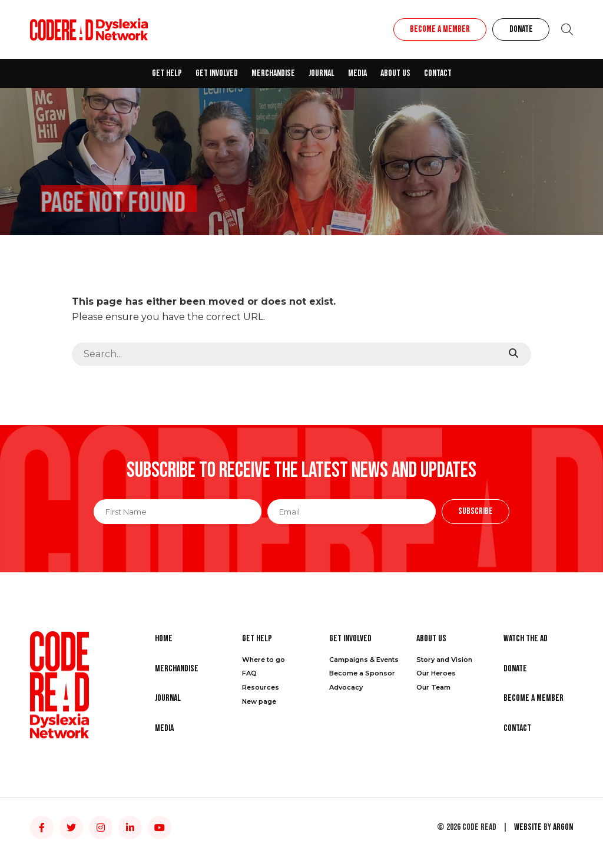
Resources (260, 687)
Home (164, 638)
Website (528, 827)
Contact (438, 73)
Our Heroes (436, 673)
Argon (563, 827)
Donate (521, 29)
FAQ (249, 673)
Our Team (433, 687)
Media (357, 73)
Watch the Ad (525, 638)
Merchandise (273, 73)
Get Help (167, 73)
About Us (395, 73)
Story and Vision (444, 659)
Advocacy (346, 687)
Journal (321, 73)
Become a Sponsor (362, 673)
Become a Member (440, 29)
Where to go (263, 659)
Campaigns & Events (364, 659)
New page (259, 701)
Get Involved (217, 73)
